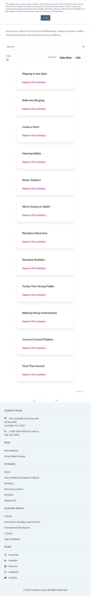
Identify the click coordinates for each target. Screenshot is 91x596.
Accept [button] (45, 18)
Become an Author (14, 489)
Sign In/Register (12, 539)
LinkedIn (10, 560)
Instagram (11, 572)
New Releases (11, 450)
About (7, 472)
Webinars (9, 483)
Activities (9, 495)
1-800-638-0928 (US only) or (21, 431)
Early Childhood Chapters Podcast (21, 477)
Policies (8, 516)
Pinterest (11, 566)
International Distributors (17, 527)
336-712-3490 (11, 435)
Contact (8, 533)
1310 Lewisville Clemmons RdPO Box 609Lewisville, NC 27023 (21, 422)
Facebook (11, 554)
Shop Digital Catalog (14, 456)
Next (80, 391)
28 (56, 400)
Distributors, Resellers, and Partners (22, 522)
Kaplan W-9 (10, 500)
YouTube (10, 577)
